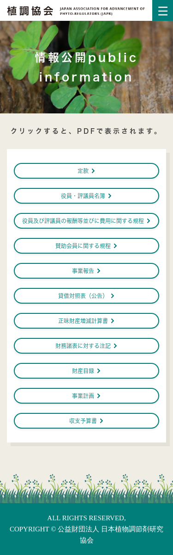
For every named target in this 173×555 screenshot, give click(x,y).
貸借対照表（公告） (86, 296)
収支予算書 (86, 421)
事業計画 (86, 396)
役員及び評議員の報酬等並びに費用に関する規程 (86, 221)
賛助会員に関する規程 (86, 246)
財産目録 (86, 371)
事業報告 (86, 271)
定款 (87, 171)
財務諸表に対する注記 (86, 346)
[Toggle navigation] (162, 10)
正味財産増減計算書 (86, 321)
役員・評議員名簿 (87, 196)
